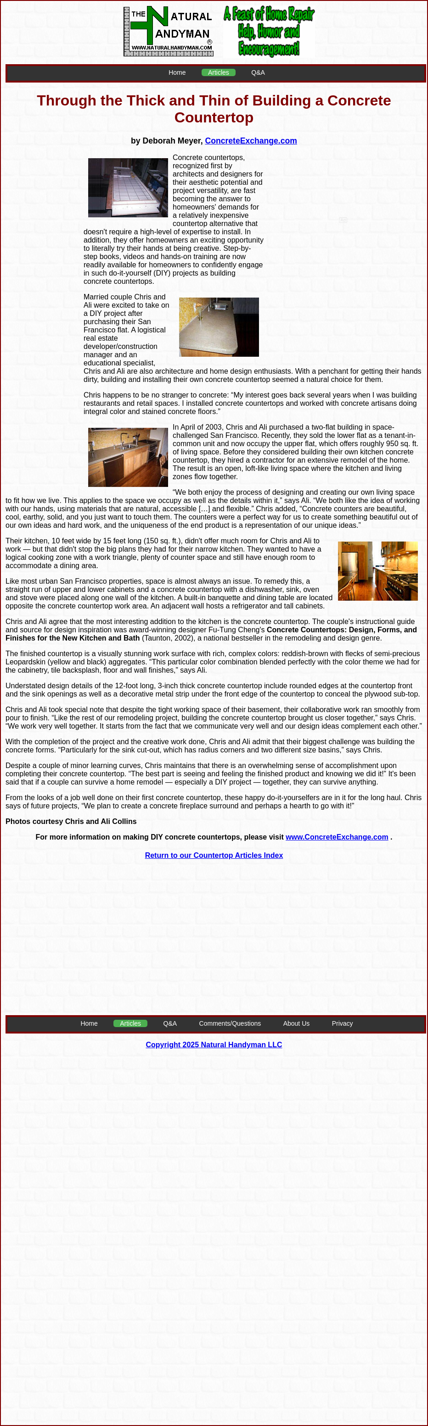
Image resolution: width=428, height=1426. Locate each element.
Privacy (342, 1023)
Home (177, 72)
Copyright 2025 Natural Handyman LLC (214, 1045)
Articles (218, 72)
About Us (296, 1023)
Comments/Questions (230, 1023)
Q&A (258, 72)
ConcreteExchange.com (251, 140)
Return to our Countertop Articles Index (214, 855)
